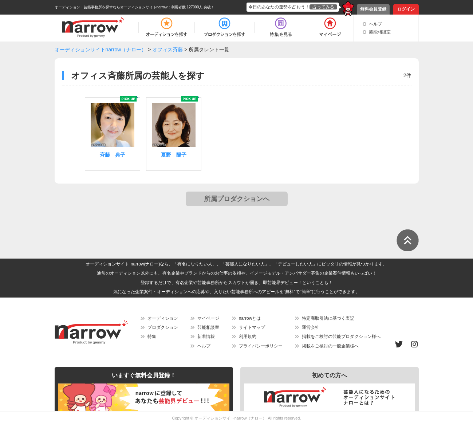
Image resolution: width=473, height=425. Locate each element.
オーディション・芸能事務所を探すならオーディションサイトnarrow (111, 7)
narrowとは (250, 318)
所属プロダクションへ (236, 198)
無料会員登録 (373, 9)
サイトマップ (252, 327)
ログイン (406, 9)
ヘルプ (375, 24)
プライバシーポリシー (261, 346)
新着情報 (206, 336)
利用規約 (247, 336)
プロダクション (162, 327)
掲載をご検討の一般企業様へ (330, 346)
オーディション (162, 318)
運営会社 (310, 327)
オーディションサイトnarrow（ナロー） (230, 418)
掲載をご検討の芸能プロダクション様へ (341, 336)
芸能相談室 (380, 32)
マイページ (208, 318)
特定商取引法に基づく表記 (328, 318)
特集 (151, 336)
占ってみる (323, 6)
